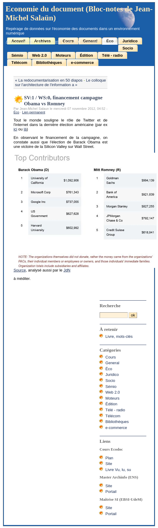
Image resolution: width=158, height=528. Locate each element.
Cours (110, 357)
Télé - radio (112, 55)
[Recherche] (114, 315)
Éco (109, 41)
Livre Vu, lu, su (118, 469)
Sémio (17, 55)
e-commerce (82, 62)
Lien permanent (33, 112)
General (112, 363)
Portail (110, 491)
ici (15, 129)
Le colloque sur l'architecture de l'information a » (60, 82)
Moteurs (63, 55)
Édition (86, 55)
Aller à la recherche (81, 41)
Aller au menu (49, 41)
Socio (127, 48)
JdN (66, 270)
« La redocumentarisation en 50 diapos (48, 80)
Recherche (110, 305)
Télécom (19, 62)
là (25, 129)
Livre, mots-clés (119, 336)
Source (19, 270)
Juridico (130, 41)
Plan (109, 458)
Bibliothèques (49, 62)
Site (108, 463)
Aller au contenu (20, 41)
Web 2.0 (39, 55)
